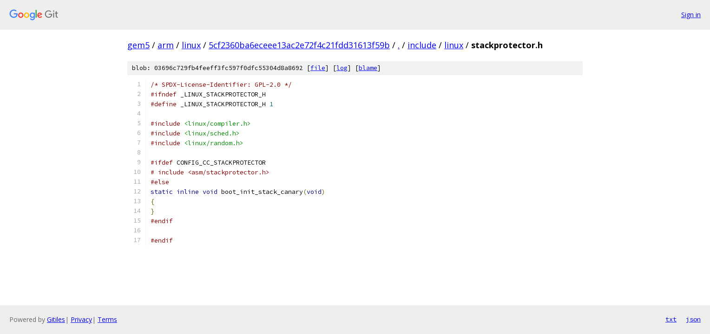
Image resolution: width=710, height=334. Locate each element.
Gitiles (56, 319)
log (342, 68)
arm (166, 45)
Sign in (691, 14)
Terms (107, 319)
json (693, 319)
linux (191, 45)
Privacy (81, 319)
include (422, 45)
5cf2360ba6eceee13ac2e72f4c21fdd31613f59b (299, 45)
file (317, 68)
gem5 (138, 45)
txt (671, 319)
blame (368, 68)
